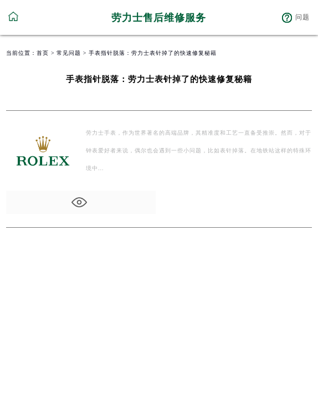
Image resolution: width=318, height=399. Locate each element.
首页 (43, 53)
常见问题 (69, 53)
